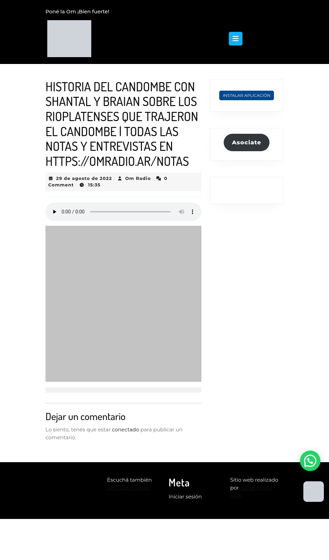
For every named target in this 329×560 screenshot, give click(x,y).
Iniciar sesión (185, 496)
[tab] (235, 38)
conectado (125, 429)
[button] (310, 461)
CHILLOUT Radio (128, 487)
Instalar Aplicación (247, 95)
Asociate (246, 142)
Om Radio (138, 178)
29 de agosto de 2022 (84, 178)
